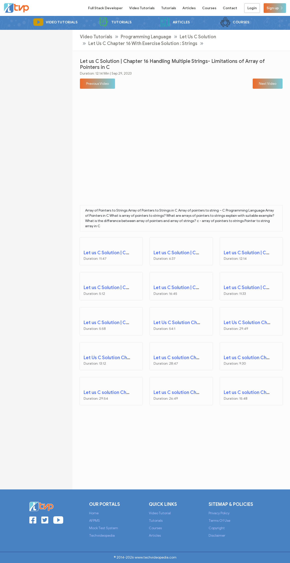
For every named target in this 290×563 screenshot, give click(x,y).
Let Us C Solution (198, 37)
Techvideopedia (102, 535)
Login (252, 8)
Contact (230, 8)
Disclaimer (217, 535)
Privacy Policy (219, 513)
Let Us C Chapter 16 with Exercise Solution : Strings (142, 43)
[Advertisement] (36, 104)
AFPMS (94, 521)
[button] (97, 84)
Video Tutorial (160, 513)
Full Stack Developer (105, 8)
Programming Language (146, 37)
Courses (209, 8)
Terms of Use (219, 521)
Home (94, 513)
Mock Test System (103, 528)
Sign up (275, 8)
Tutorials (168, 8)
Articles (189, 8)
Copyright (217, 528)
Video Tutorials (142, 8)
